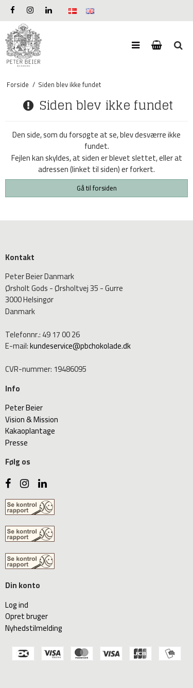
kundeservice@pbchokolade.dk (80, 345)
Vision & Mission (31, 419)
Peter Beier (24, 407)
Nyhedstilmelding (33, 628)
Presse (16, 442)
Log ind (16, 604)
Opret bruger (26, 616)
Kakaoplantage (30, 430)
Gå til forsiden (97, 188)
